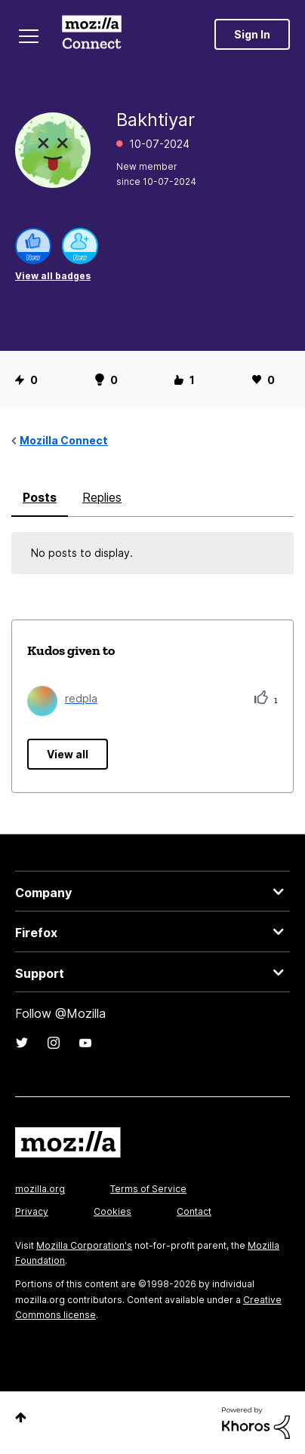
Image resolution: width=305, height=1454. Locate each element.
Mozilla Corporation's (84, 1245)
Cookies (112, 1211)
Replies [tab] (102, 497)
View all (67, 754)
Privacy (31, 1211)
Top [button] (21, 1417)
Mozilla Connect (91, 34)
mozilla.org (40, 1188)
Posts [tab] (40, 497)
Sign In (252, 34)
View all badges (53, 275)
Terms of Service (148, 1188)
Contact (194, 1211)
